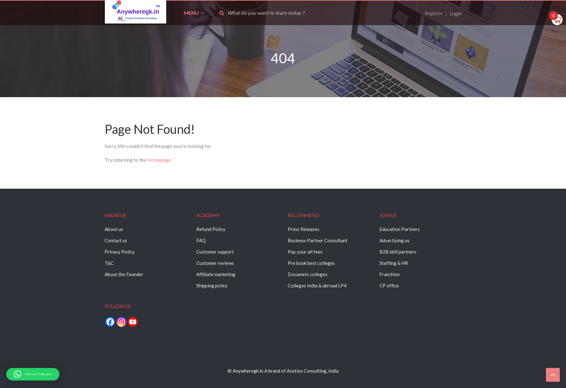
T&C (109, 263)
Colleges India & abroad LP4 (317, 285)
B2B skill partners (397, 251)
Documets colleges (307, 274)
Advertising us (394, 240)
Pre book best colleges (311, 263)
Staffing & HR (393, 263)
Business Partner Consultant (317, 240)
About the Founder (124, 274)
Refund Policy (210, 229)
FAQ (201, 240)
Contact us (116, 240)
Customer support (215, 251)
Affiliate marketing (215, 274)
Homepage (159, 160)
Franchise (389, 274)
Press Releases (303, 229)
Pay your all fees (305, 251)
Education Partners (399, 229)
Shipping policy (212, 285)
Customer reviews (215, 263)
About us (114, 229)
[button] (32, 374)
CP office (389, 285)
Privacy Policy (120, 251)
